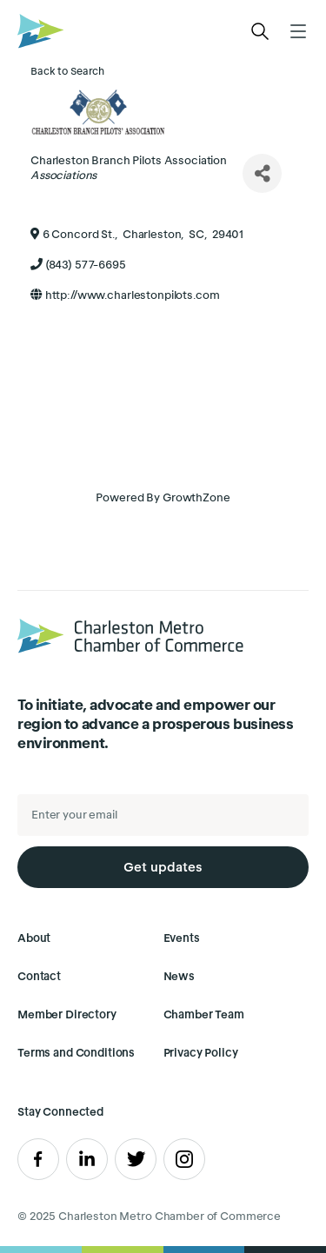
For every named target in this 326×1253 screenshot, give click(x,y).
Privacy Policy (200, 1052)
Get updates (162, 866)
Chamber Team (203, 1014)
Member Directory (66, 1014)
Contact (39, 976)
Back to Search (67, 70)
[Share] (262, 173)
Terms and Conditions (76, 1052)
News (179, 976)
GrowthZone (196, 497)
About (33, 938)
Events (181, 938)
